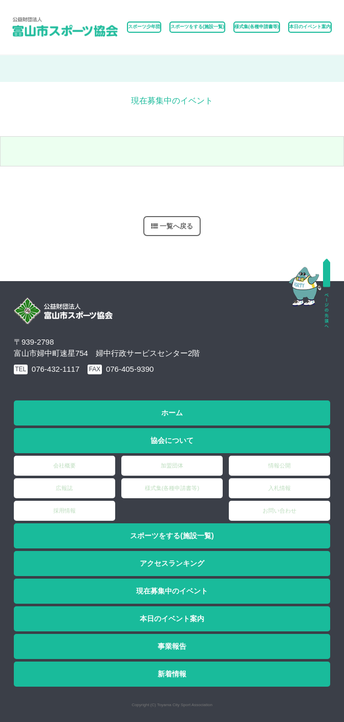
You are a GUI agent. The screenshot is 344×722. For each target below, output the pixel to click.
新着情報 (172, 674)
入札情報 (279, 488)
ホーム (172, 413)
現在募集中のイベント (172, 591)
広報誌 (64, 488)
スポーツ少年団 (144, 26)
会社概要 (64, 465)
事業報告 (172, 646)
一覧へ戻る (176, 226)
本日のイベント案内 (310, 26)
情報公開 (279, 465)
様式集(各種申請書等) (256, 26)
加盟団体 (172, 465)
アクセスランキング (172, 563)
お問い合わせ (279, 510)
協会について (171, 440)
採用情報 (64, 510)
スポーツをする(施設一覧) (171, 536)
